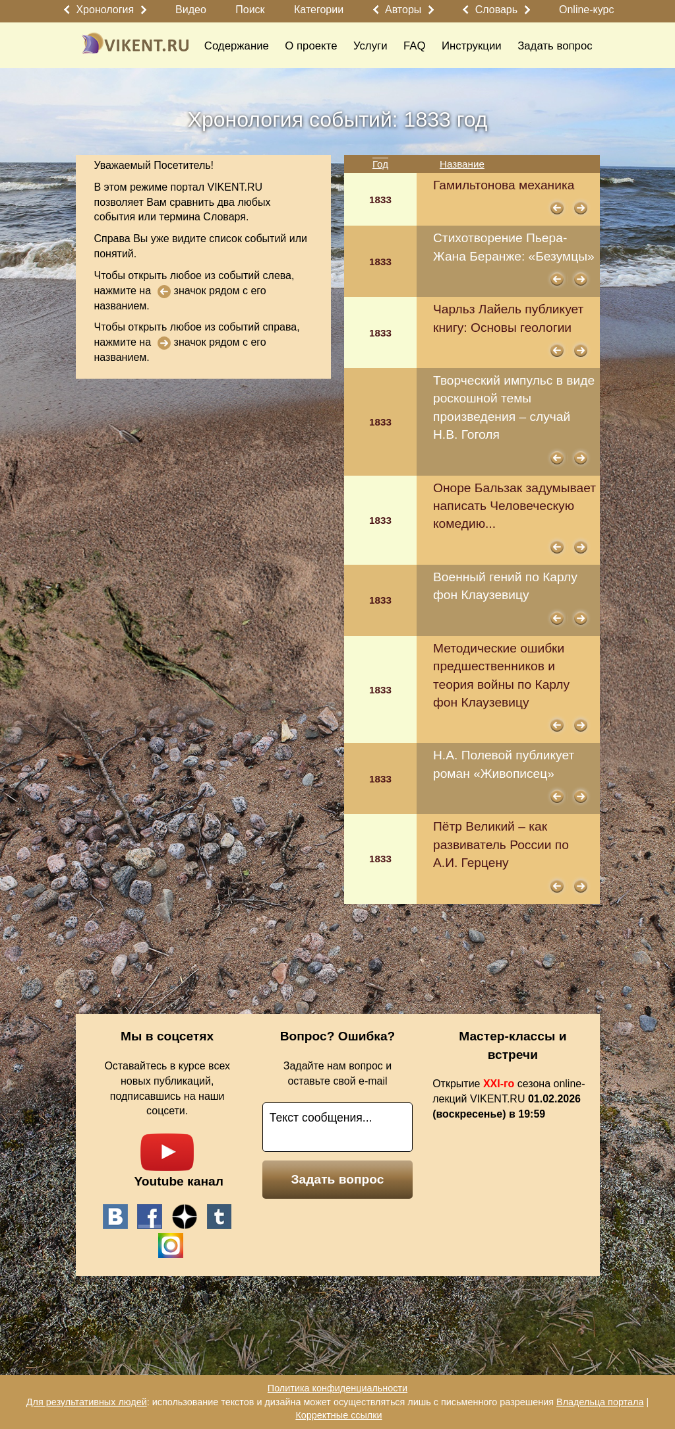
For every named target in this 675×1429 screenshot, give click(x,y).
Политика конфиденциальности (337, 1388)
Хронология (105, 9)
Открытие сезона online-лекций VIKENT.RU (508, 1099)
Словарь (496, 9)
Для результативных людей (86, 1402)
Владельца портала (599, 1402)
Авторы (403, 9)
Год (380, 164)
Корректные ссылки (338, 1415)
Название (462, 164)
